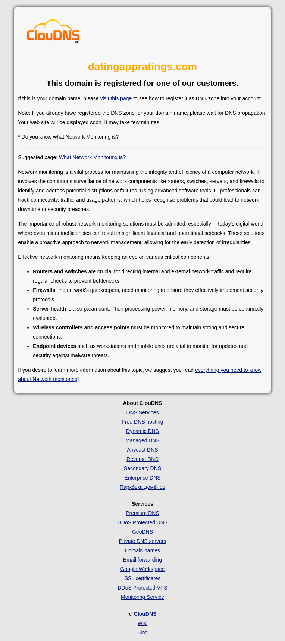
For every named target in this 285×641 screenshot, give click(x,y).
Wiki (142, 623)
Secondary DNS (142, 468)
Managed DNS (142, 440)
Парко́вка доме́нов (142, 487)
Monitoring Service (142, 597)
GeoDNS (142, 532)
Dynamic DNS (142, 431)
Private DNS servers (142, 541)
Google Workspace (142, 569)
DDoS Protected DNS (143, 522)
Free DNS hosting (142, 422)
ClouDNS (145, 614)
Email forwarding (142, 560)
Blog (142, 632)
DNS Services (142, 412)
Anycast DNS (142, 450)
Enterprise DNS (142, 478)
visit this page (116, 98)
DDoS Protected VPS (142, 588)
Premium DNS (142, 513)
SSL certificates (143, 578)
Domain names (142, 550)
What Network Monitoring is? (92, 157)
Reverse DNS (142, 459)
